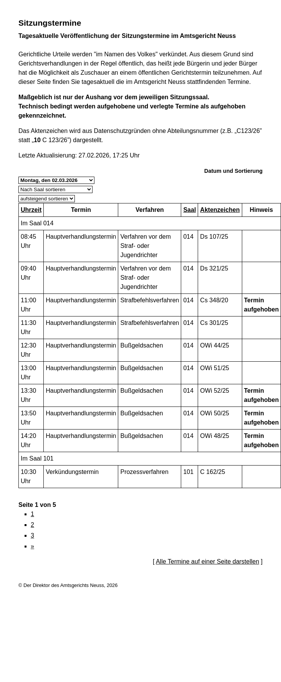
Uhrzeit (31, 210)
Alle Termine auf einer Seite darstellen (207, 561)
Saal (189, 210)
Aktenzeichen (220, 210)
